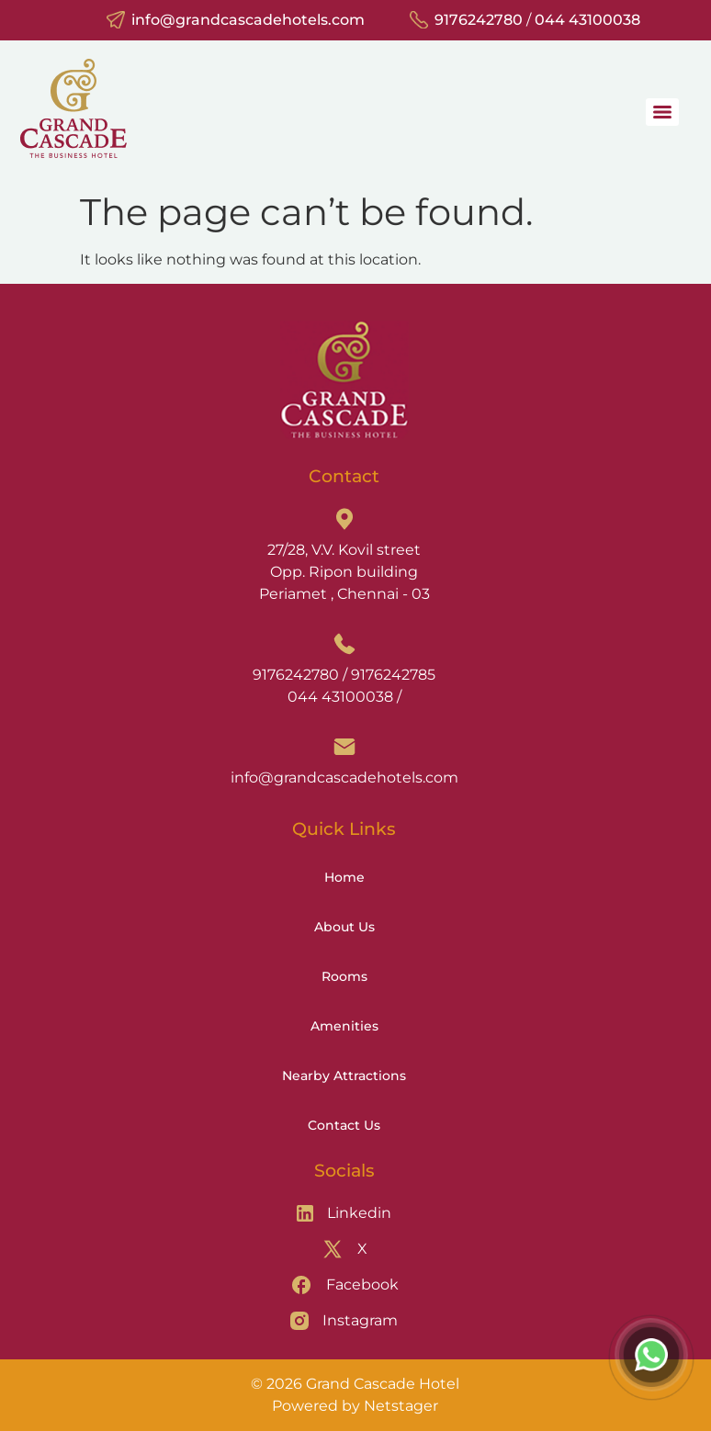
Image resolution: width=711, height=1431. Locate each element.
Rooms (344, 976)
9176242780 (478, 19)
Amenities (344, 1026)
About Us (344, 926)
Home (344, 877)
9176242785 (393, 674)
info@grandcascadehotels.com (248, 19)
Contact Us (344, 1125)
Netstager (401, 1405)
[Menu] (662, 112)
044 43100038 (587, 19)
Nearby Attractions (344, 1075)
